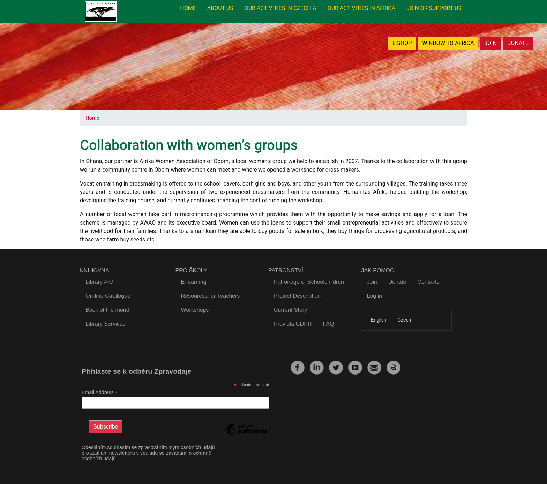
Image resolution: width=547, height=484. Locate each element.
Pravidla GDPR (293, 324)
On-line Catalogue (107, 296)
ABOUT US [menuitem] (220, 8)
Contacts (428, 282)
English (378, 320)
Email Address (100, 392)
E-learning (194, 282)
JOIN (490, 43)
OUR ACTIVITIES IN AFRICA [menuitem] (362, 8)
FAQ (328, 324)
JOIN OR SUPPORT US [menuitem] (434, 8)
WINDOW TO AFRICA (448, 43)
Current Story (290, 310)
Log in (374, 296)
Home (92, 118)
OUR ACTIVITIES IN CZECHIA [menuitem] (280, 8)
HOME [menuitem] (188, 8)
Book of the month (108, 310)
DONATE (518, 43)
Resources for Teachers (210, 296)
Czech (404, 320)
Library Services (105, 324)
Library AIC (99, 282)
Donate (397, 282)
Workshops (195, 310)
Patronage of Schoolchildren (309, 282)
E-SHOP (402, 43)
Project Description (297, 296)
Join (372, 282)
